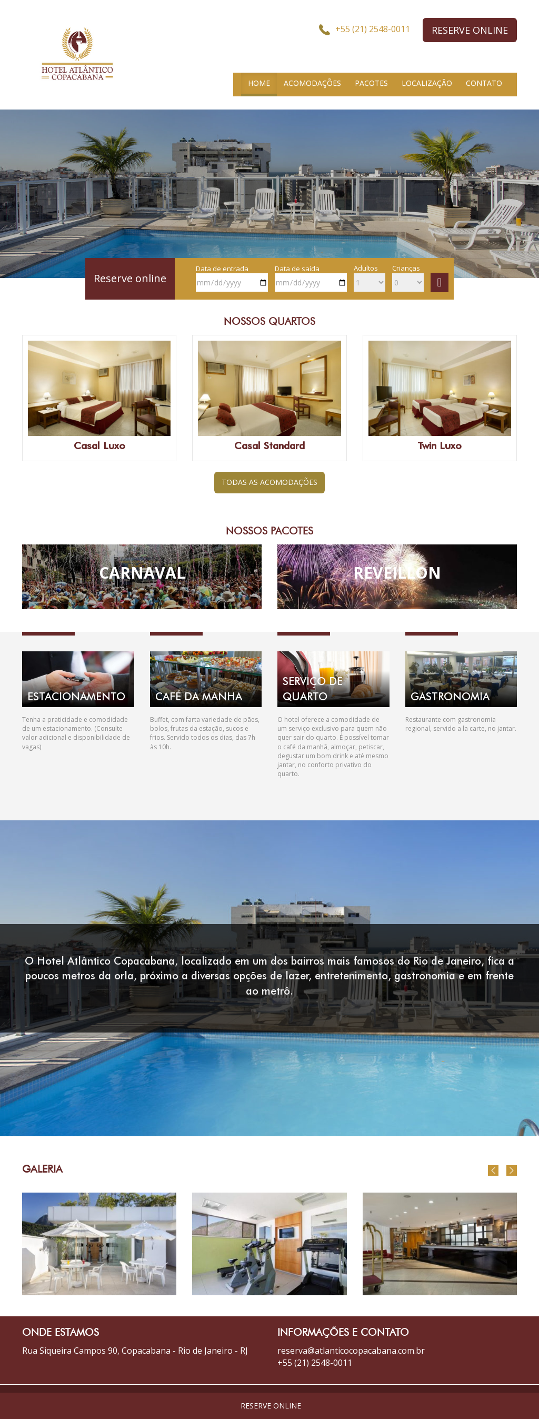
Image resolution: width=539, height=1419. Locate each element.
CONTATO (484, 83)
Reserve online (130, 278)
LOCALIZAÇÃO (427, 83)
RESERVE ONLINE (470, 30)
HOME (259, 83)
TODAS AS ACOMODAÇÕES (269, 482)
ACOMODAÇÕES (312, 83)
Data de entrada (232, 278)
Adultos (369, 277)
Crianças (408, 277)
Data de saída (311, 278)
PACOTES (371, 83)
